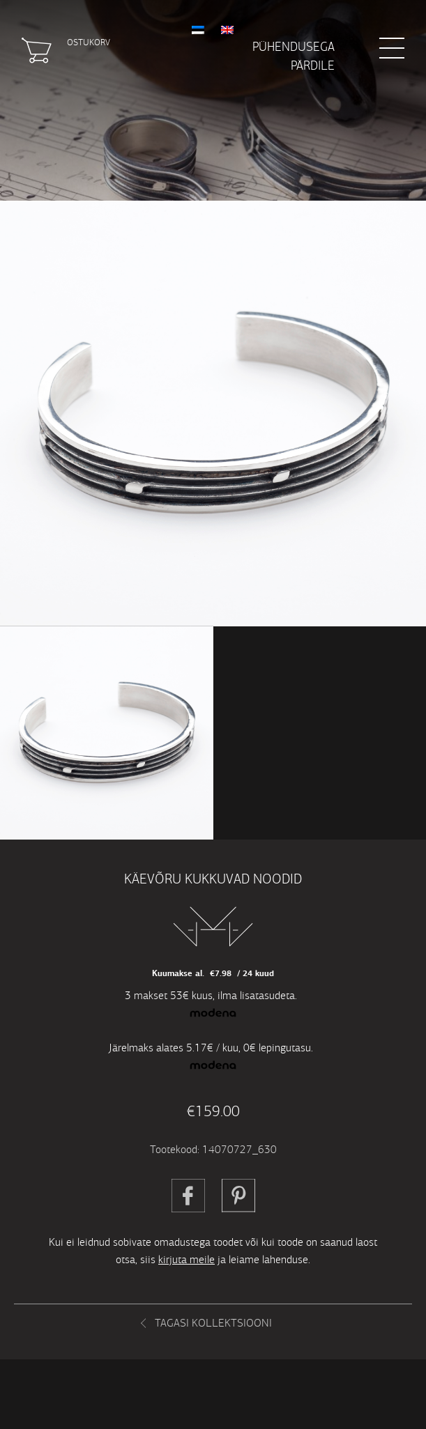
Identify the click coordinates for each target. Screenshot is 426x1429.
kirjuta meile (186, 1259)
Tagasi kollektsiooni (213, 1322)
